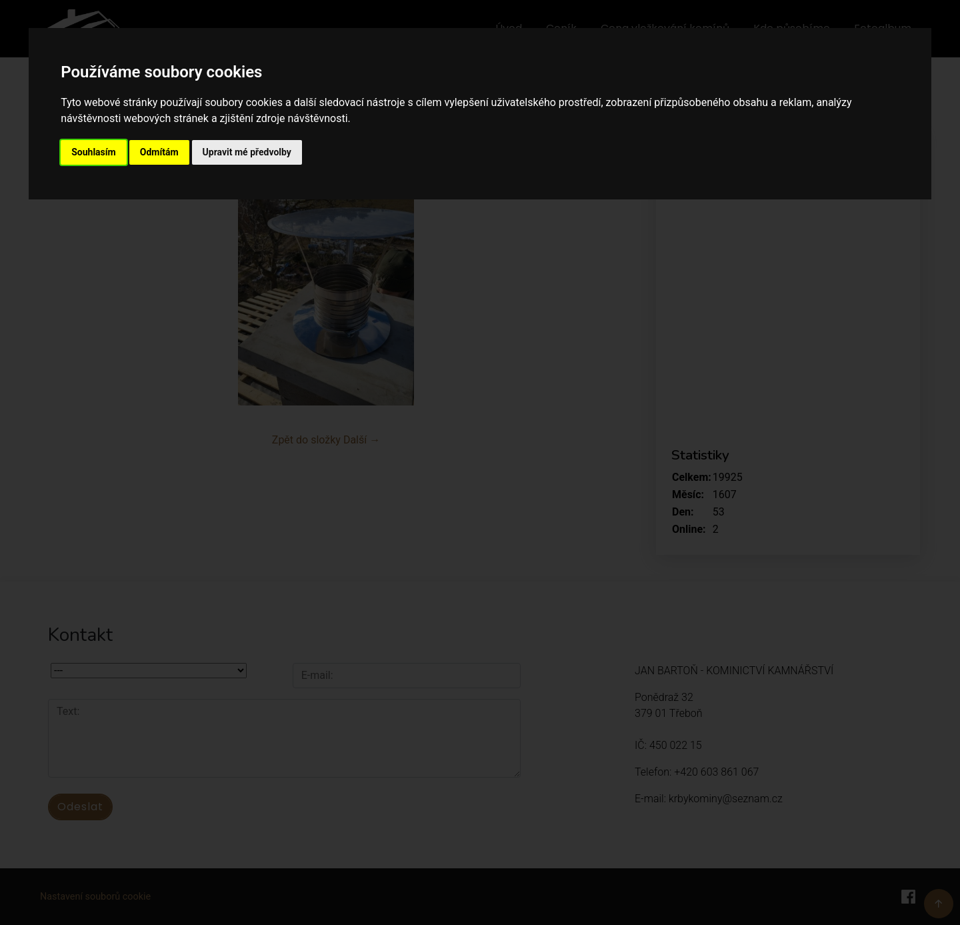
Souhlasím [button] (93, 152)
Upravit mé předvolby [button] (247, 152)
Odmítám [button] (159, 152)
